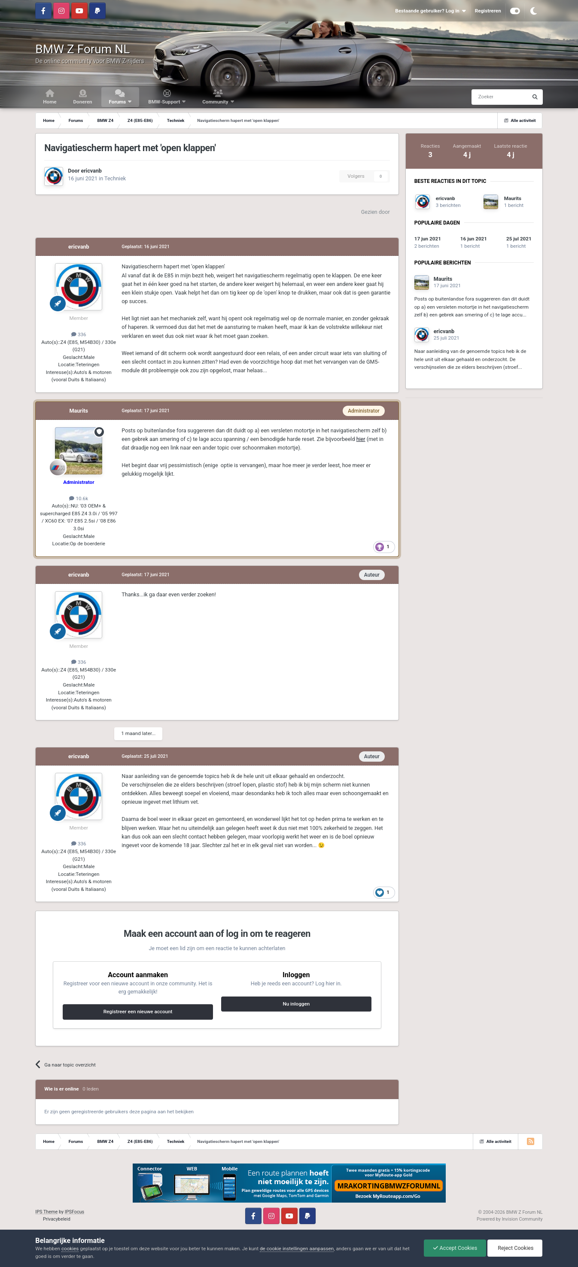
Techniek (115, 178)
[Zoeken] (483, 97)
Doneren (82, 102)
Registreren (488, 11)
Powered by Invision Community (510, 1219)
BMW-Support (164, 102)
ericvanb (91, 170)
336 (78, 334)
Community (215, 102)
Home (49, 102)
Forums (118, 102)
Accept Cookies (455, 1248)
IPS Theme (46, 1212)
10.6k (78, 498)
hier (360, 439)
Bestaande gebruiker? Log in (430, 10)
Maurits (79, 410)
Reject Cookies (514, 1248)
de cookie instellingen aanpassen (297, 1249)
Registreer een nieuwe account (138, 1012)
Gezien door (375, 212)
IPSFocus (74, 1212)
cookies (70, 1249)
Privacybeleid (56, 1219)
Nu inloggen (296, 1004)
